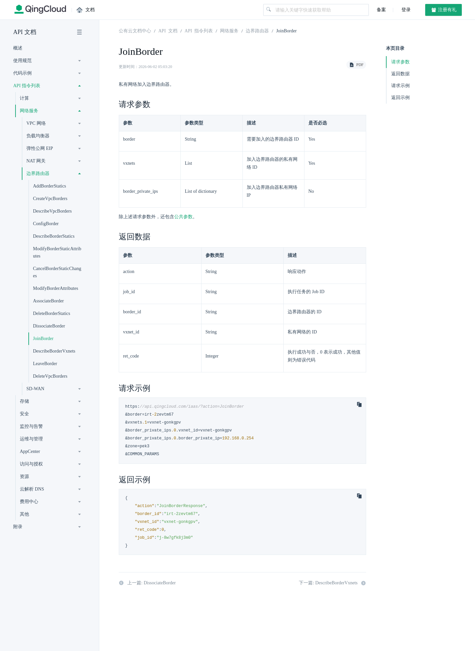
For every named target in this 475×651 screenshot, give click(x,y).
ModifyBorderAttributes (55, 288)
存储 (24, 401)
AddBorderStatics (49, 186)
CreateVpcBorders (50, 198)
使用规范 (22, 60)
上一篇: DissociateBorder (147, 583)
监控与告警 (31, 426)
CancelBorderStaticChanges (57, 272)
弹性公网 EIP (39, 148)
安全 (24, 413)
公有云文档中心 (135, 30)
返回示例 (400, 97)
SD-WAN (35, 388)
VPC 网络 (36, 123)
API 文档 (24, 32)
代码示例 (22, 73)
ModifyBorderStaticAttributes (57, 252)
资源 (24, 476)
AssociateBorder (48, 300)
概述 (17, 48)
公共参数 (183, 216)
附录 (17, 526)
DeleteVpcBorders (50, 376)
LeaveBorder (45, 363)
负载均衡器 (37, 135)
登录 (405, 9)
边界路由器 (37, 173)
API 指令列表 (26, 85)
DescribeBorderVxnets (54, 351)
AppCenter (30, 451)
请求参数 (400, 61)
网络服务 (29, 110)
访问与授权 (31, 464)
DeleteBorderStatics (51, 313)
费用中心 (29, 501)
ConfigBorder (46, 223)
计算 (24, 98)
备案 (381, 9)
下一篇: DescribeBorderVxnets (332, 583)
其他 (24, 514)
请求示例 (400, 85)
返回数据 (400, 73)
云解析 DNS (32, 489)
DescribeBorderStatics (54, 236)
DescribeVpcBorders (52, 211)
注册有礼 (443, 10)
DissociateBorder (49, 326)
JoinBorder (43, 338)
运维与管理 (31, 438)
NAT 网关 (36, 160)
